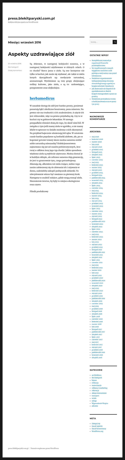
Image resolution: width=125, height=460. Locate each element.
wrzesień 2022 (97, 224)
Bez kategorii (13, 67)
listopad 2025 (97, 152)
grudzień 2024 (97, 173)
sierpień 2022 (97, 227)
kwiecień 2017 (97, 345)
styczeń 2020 (97, 293)
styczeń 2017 (97, 347)
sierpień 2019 (97, 301)
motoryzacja (96, 385)
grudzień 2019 (97, 296)
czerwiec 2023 (97, 211)
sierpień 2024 (97, 183)
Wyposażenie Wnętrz (100, 403)
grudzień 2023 (97, 203)
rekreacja (95, 391)
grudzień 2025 (97, 150)
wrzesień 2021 (97, 255)
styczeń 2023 (97, 216)
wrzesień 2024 (97, 180)
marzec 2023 (97, 214)
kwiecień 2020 (97, 291)
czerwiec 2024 (97, 188)
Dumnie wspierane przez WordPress (45, 448)
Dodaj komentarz (15, 70)
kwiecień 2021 (97, 268)
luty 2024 (95, 198)
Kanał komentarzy (99, 429)
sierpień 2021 (97, 257)
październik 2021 (98, 252)
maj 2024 (95, 191)
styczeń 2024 (97, 201)
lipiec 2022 (96, 229)
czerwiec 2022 (97, 232)
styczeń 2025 (97, 170)
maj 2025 (95, 162)
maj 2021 (95, 265)
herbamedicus (42, 98)
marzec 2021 (96, 270)
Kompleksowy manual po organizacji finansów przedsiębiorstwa (101, 63)
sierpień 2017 (97, 334)
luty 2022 (95, 242)
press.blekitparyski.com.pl (31, 18)
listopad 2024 (97, 175)
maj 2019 (95, 306)
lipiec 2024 (96, 186)
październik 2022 (98, 221)
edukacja (95, 383)
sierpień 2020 (97, 286)
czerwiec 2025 (97, 160)
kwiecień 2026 (97, 139)
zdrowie (95, 406)
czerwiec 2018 (97, 319)
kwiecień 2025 (97, 165)
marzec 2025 (97, 168)
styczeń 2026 (97, 147)
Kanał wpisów (97, 426)
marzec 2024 (97, 196)
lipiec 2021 (96, 260)
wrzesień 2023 (97, 206)
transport (95, 396)
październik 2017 (98, 332)
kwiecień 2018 (97, 322)
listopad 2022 (97, 219)
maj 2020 (95, 288)
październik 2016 (98, 352)
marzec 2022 (97, 239)
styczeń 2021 (97, 275)
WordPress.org (97, 431)
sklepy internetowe (99, 393)
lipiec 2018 (96, 316)
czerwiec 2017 (97, 340)
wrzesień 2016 (97, 355)
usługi (94, 401)
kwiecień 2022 (97, 237)
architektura (96, 375)
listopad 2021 (97, 250)
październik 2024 (98, 178)
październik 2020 (98, 281)
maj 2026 (95, 137)
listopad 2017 (97, 329)
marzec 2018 (96, 324)
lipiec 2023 (96, 209)
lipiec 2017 (96, 337)
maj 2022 (95, 234)
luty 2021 (95, 273)
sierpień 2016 (97, 358)
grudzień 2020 (97, 278)
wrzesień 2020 (97, 283)
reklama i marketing (99, 388)
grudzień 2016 (97, 350)
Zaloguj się (96, 424)
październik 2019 (98, 298)
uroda (94, 398)
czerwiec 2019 (97, 304)
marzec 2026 (97, 142)
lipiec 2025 (96, 157)
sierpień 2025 (97, 155)
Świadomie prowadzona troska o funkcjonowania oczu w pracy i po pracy (104, 101)
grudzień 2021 (97, 247)
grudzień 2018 (97, 309)
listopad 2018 (97, 311)
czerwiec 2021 (97, 263)
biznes (94, 380)
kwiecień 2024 (97, 193)
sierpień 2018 (97, 314)
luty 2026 (95, 144)
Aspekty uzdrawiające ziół (41, 54)
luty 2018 (95, 327)
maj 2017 (95, 342)
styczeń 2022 (97, 245)
